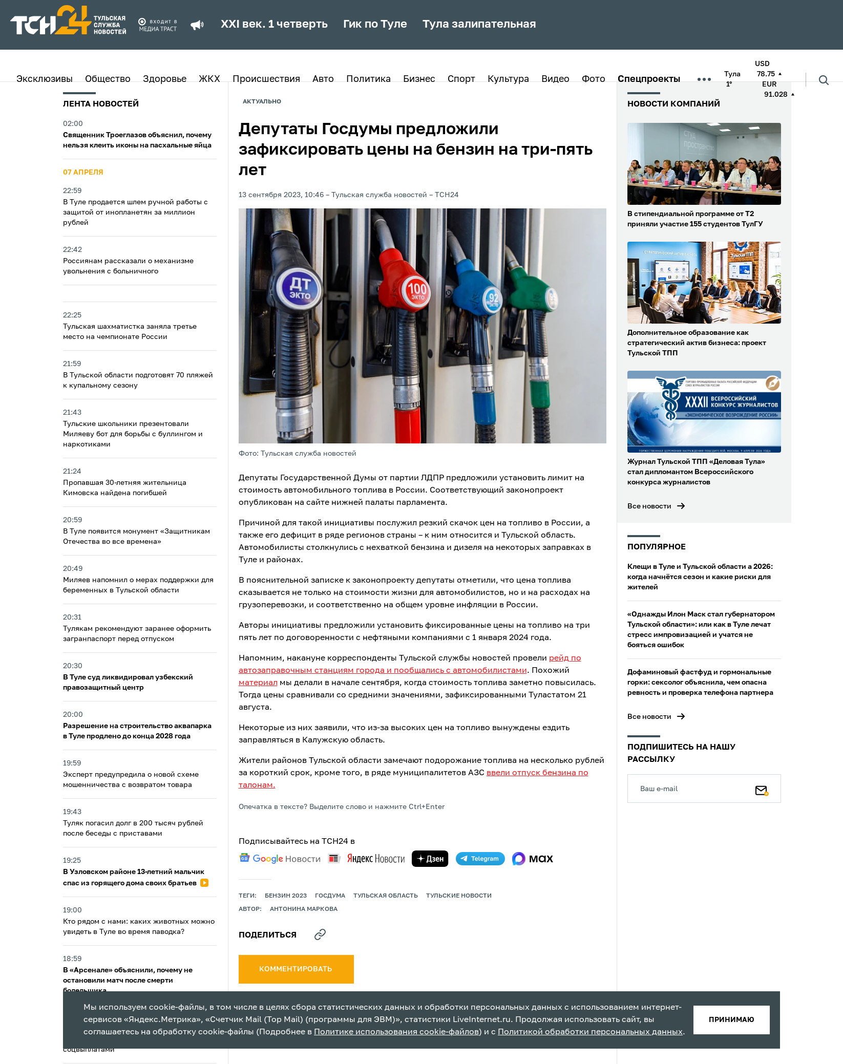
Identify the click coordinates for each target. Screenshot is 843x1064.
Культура (508, 79)
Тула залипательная (479, 24)
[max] (533, 858)
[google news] (280, 858)
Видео (555, 79)
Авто (323, 79)
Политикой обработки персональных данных (590, 1032)
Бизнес (419, 79)
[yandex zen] (430, 858)
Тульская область (385, 896)
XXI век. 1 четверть (274, 24)
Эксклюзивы (44, 79)
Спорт (461, 79)
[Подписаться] (762, 788)
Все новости (649, 506)
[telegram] (480, 858)
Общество (108, 79)
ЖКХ (209, 79)
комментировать (296, 969)
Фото (593, 79)
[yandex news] (366, 858)
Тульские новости (459, 896)
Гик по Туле (375, 24)
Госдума (330, 896)
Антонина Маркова (304, 909)
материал (258, 683)
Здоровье (164, 79)
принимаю (731, 1020)
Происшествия (266, 79)
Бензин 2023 (286, 896)
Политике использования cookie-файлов (396, 1032)
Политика (368, 79)
